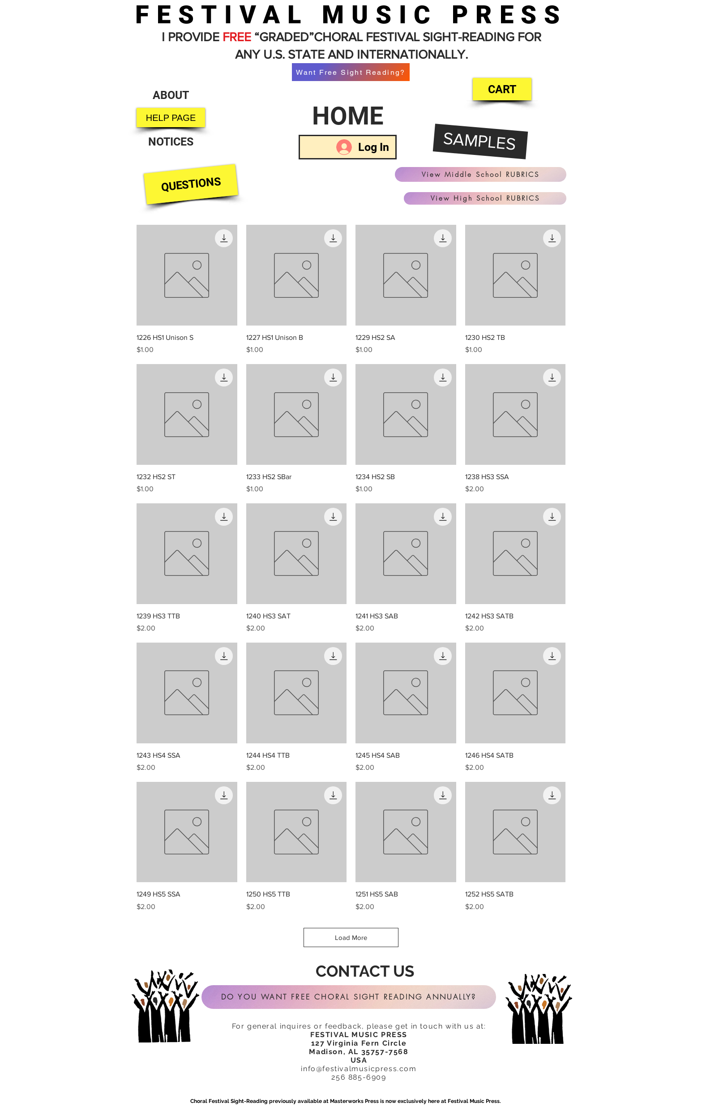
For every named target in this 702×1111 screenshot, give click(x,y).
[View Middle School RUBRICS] (480, 174)
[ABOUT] (170, 95)
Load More (351, 937)
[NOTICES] (170, 141)
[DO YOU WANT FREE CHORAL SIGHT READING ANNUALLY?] (348, 997)
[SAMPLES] (480, 142)
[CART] (502, 89)
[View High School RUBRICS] (485, 198)
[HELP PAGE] (171, 117)
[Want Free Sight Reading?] (351, 72)
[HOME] (348, 116)
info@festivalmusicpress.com (358, 1068)
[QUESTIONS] (191, 184)
